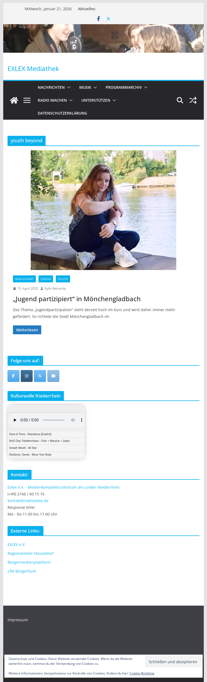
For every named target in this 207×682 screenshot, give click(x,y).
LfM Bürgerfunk (22, 571)
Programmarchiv (124, 87)
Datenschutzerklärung (62, 113)
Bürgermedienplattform (29, 562)
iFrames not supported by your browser (46, 432)
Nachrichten (51, 87)
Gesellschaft (24, 279)
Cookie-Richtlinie (142, 673)
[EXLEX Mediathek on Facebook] (13, 376)
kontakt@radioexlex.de (28, 500)
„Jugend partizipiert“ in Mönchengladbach (77, 298)
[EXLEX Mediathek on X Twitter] (40, 376)
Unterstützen (95, 100)
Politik (63, 279)
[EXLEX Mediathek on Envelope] (53, 376)
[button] (68, 87)
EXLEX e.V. (17, 544)
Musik (85, 87)
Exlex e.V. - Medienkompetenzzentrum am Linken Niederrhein (64, 487)
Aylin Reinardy (55, 288)
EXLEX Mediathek (33, 68)
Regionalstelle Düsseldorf (31, 553)
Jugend (46, 279)
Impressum (18, 619)
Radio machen (52, 100)
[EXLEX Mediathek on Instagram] (27, 376)
